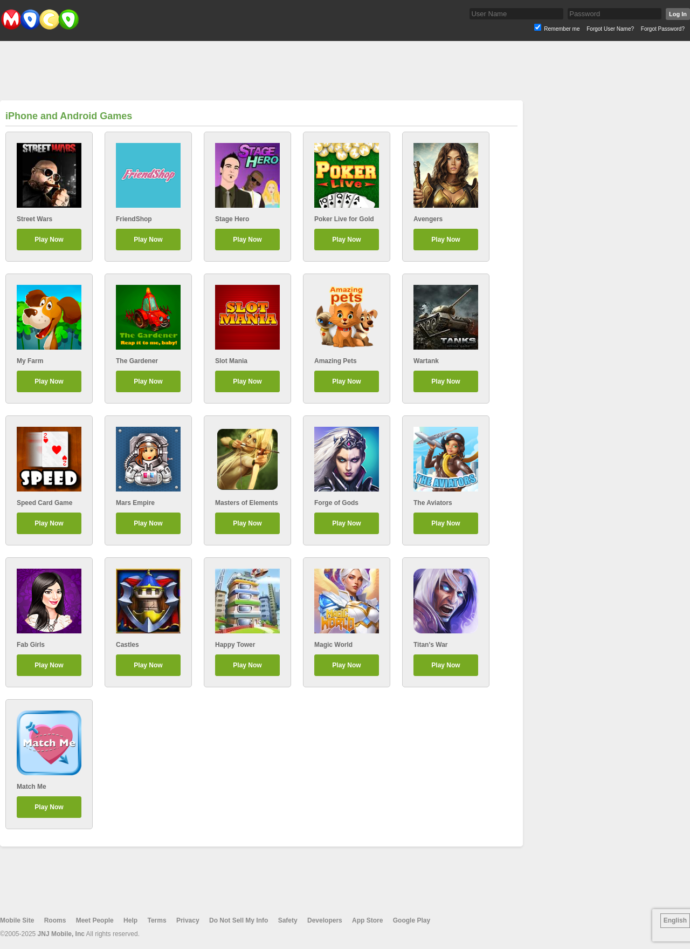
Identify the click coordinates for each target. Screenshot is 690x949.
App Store (367, 920)
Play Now (48, 239)
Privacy (187, 920)
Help (130, 920)
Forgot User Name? (610, 29)
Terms (156, 920)
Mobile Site (17, 920)
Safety (288, 920)
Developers (324, 920)
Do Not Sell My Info (238, 920)
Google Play (411, 920)
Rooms (55, 920)
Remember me (561, 29)
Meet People (95, 920)
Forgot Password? (663, 29)
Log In (678, 14)
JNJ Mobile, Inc (61, 934)
